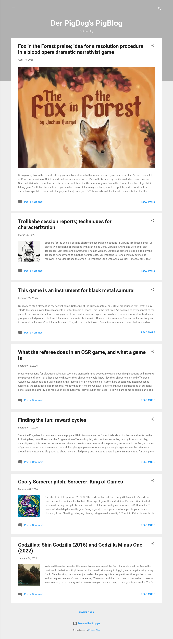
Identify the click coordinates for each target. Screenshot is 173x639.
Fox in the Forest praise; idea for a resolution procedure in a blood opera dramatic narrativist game (80, 49)
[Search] (160, 9)
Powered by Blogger (86, 623)
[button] (153, 45)
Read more (148, 201)
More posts (86, 612)
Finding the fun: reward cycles (52, 420)
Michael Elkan (94, 630)
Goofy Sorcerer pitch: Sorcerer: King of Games (70, 482)
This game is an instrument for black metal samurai (76, 290)
